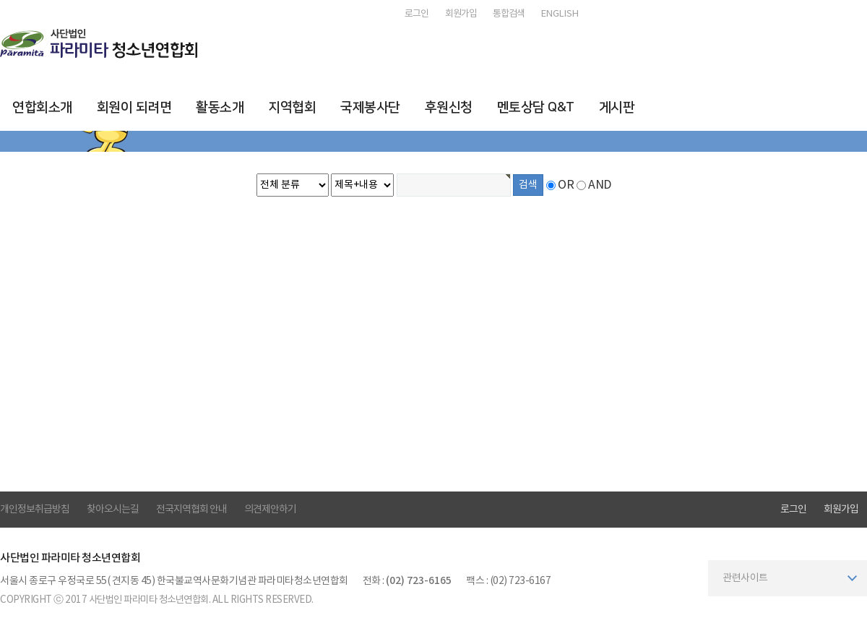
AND (599, 185)
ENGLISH (560, 14)
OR (566, 185)
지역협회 (292, 107)
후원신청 (449, 107)
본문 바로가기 (0, 0)
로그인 (416, 14)
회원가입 (461, 14)
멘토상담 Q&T (535, 107)
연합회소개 (42, 107)
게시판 (617, 107)
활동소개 (219, 107)
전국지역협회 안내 (191, 509)
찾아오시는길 (113, 509)
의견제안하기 (270, 509)
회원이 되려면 (134, 107)
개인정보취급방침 (34, 509)
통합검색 (509, 14)
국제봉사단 (370, 107)
